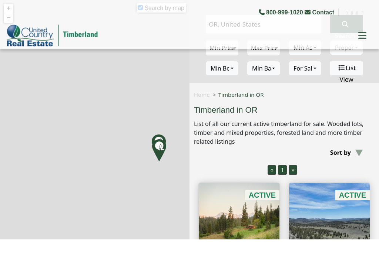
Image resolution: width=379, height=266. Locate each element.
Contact (320, 12)
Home (202, 94)
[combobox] (222, 68)
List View (346, 68)
